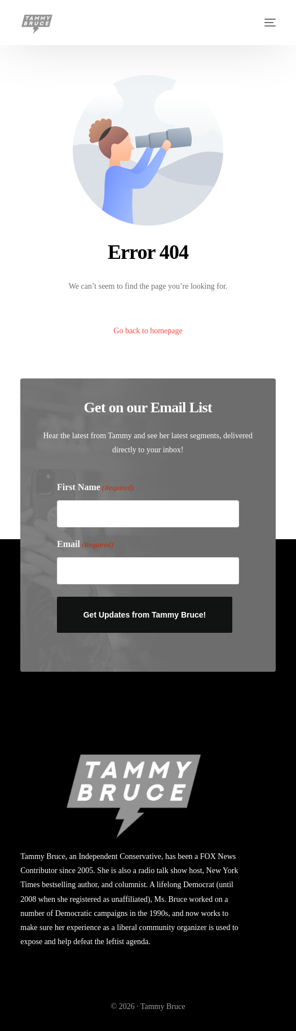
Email (85, 544)
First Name (95, 488)
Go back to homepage (147, 331)
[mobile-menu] (264, 22)
